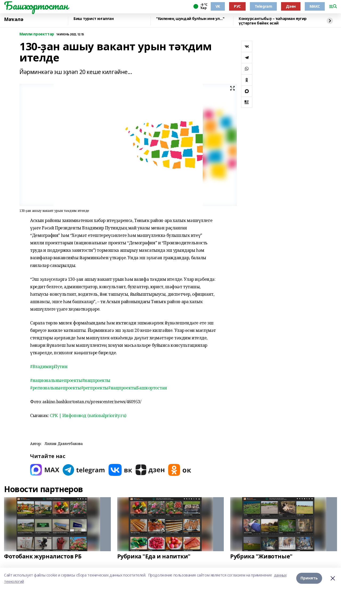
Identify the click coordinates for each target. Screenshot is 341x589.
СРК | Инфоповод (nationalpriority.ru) (88, 415)
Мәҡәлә (13, 19)
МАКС (315, 6)
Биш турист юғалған (93, 19)
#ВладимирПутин (48, 366)
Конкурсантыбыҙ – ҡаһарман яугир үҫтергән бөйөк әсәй (273, 21)
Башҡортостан (36, 5)
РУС (237, 6)
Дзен (290, 6)
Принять (309, 578)
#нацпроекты (96, 380)
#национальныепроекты (56, 380)
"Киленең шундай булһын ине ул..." (190, 19)
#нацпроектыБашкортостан (137, 388)
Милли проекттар (36, 34)
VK (218, 6)
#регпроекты (94, 388)
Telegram (263, 6)
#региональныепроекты (55, 388)
